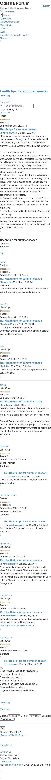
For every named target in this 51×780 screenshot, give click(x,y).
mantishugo (5, 543)
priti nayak (5, 113)
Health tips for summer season (24, 91)
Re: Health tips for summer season (21, 278)
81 (8, 272)
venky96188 (6, 595)
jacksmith (4, 446)
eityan (3, 385)
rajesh (3, 262)
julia (2, 346)
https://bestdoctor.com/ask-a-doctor (17, 625)
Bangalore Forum (13, 765)
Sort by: (31, 716)
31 (8, 122)
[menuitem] (9, 22)
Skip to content (7, 11)
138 (9, 505)
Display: (10, 716)
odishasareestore (8, 495)
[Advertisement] (25, 63)
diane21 (4, 304)
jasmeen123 (6, 637)
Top (2, 253)
